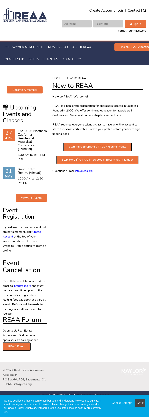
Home (56, 78)
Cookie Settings (122, 402)
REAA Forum (71, 59)
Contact (134, 10)
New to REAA (58, 47)
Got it (140, 402)
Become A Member (24, 90)
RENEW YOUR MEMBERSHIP (24, 47)
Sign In (137, 24)
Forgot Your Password (132, 31)
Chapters (50, 59)
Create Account (102, 10)
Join (121, 10)
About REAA (81, 47)
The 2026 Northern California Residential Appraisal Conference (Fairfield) (32, 140)
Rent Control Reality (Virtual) (29, 171)
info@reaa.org (84, 171)
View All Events (31, 198)
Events (33, 59)
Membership (14, 59)
